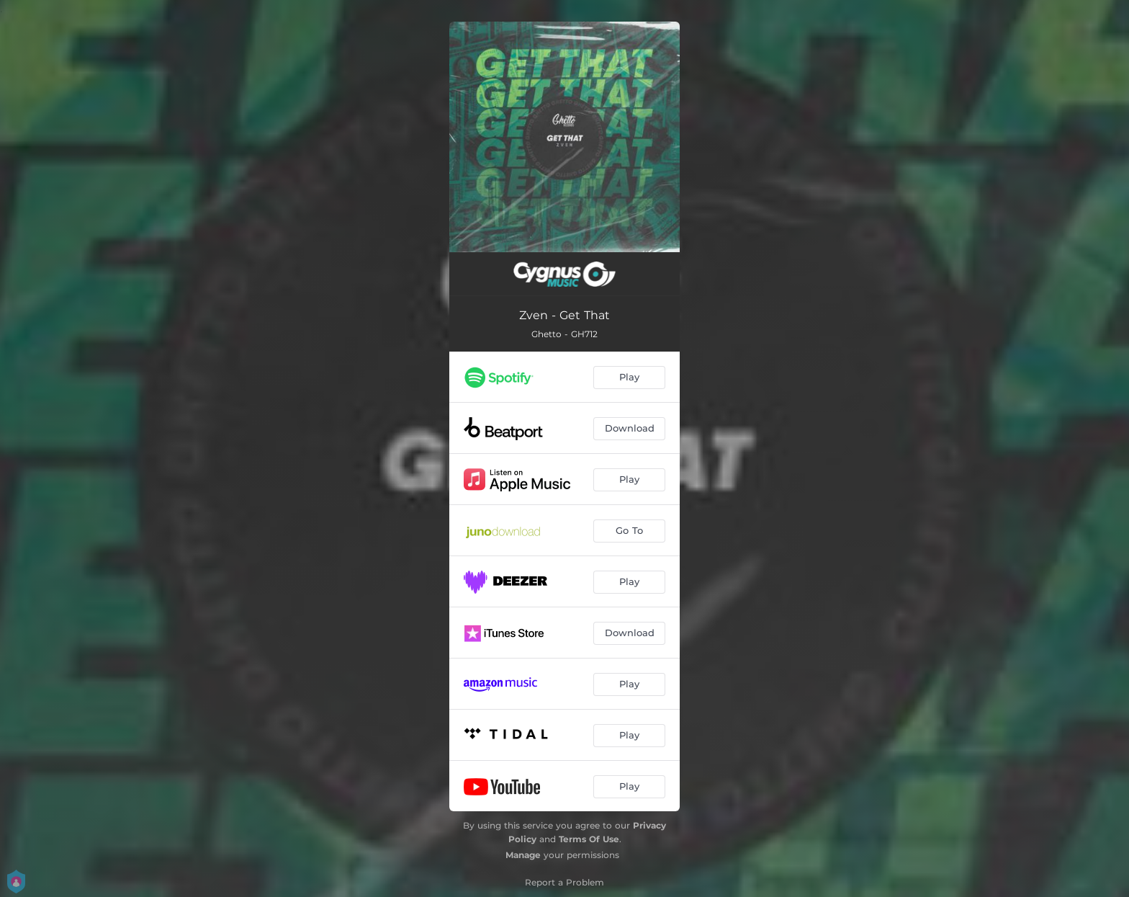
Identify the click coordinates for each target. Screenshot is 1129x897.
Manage (523, 854)
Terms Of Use (589, 839)
